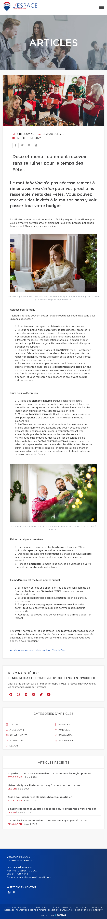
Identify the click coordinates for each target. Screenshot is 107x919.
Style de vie (64, 740)
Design (12, 746)
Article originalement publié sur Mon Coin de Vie (37, 650)
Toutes (12, 724)
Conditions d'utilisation (60, 910)
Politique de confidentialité (31, 910)
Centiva (60, 915)
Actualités (15, 740)
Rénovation (64, 735)
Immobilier (63, 730)
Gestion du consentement (89, 910)
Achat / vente (16, 735)
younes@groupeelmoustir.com (34, 877)
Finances (62, 724)
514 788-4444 (20, 874)
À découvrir (23, 134)
